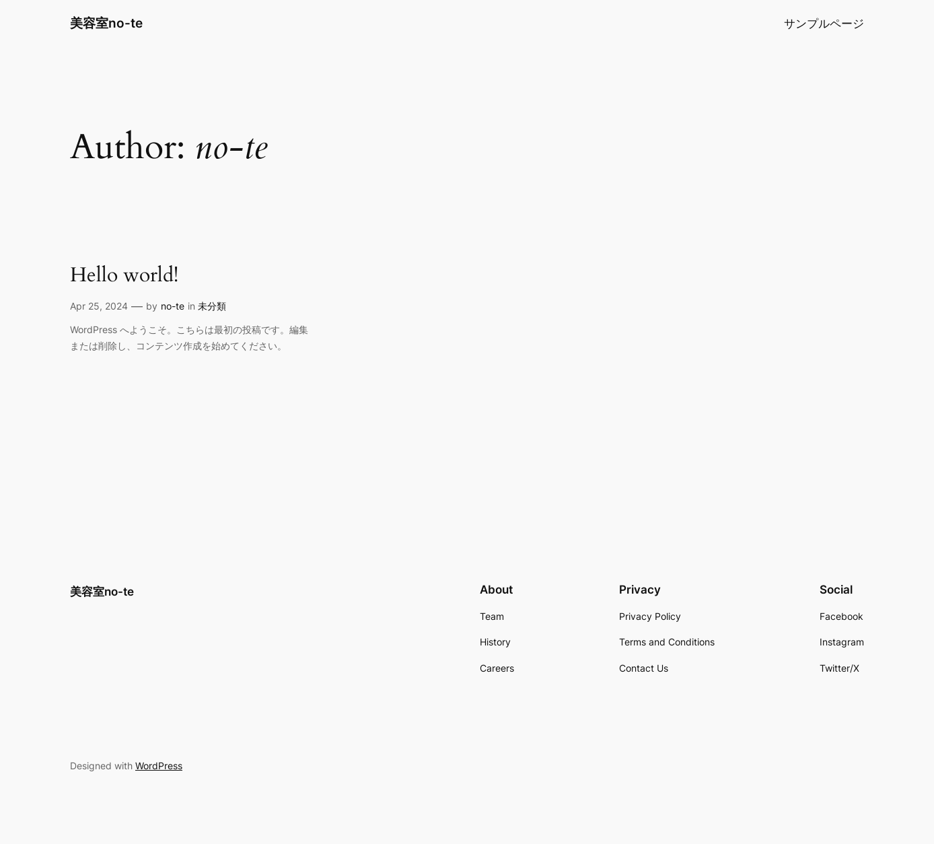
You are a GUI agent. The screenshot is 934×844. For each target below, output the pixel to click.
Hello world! (124, 276)
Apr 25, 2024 (99, 306)
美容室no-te (106, 23)
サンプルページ (824, 23)
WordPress (158, 765)
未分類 (212, 306)
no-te (172, 306)
